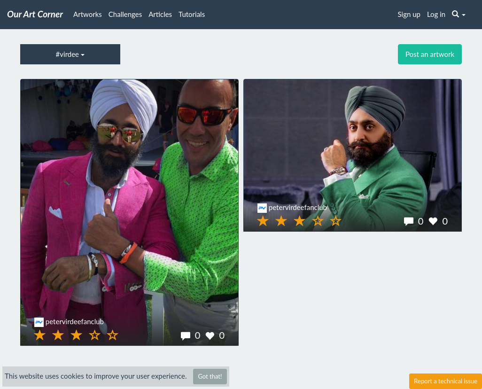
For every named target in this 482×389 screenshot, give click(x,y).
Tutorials (192, 14)
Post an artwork (429, 54)
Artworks (87, 14)
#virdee (70, 54)
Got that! (210, 376)
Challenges (125, 14)
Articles (160, 14)
